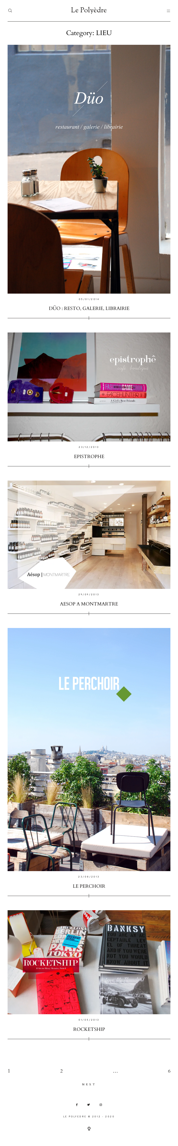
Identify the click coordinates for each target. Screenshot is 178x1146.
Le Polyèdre (89, 10)
